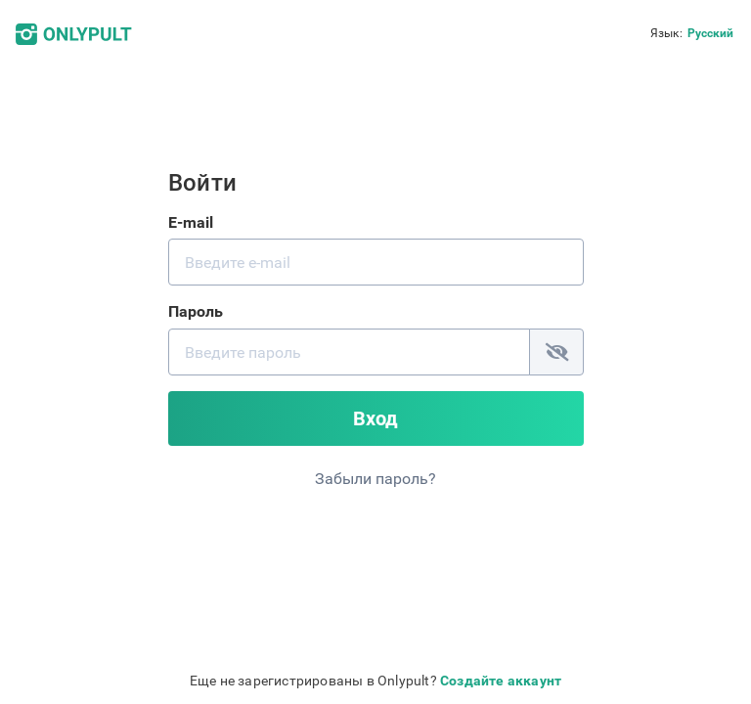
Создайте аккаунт (500, 680)
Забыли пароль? (375, 478)
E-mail (190, 222)
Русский (710, 33)
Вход (375, 418)
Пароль (195, 311)
